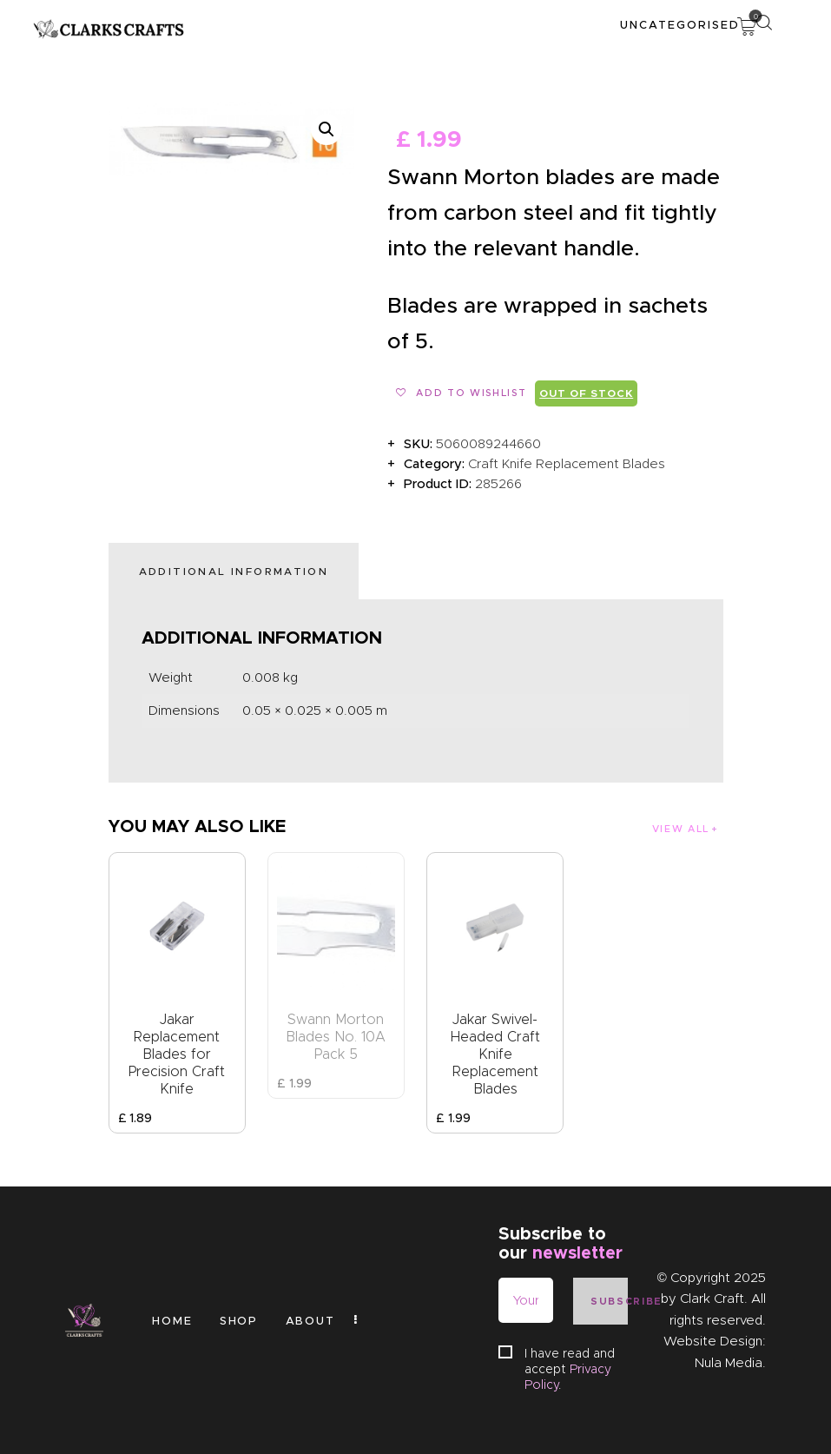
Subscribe (609, 1301)
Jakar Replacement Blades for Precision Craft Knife (177, 1054)
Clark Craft (712, 1298)
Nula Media (728, 1363)
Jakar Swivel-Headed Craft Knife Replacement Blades (495, 1054)
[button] (326, 129)
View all (680, 829)
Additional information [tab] (234, 571)
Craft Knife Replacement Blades (566, 464)
